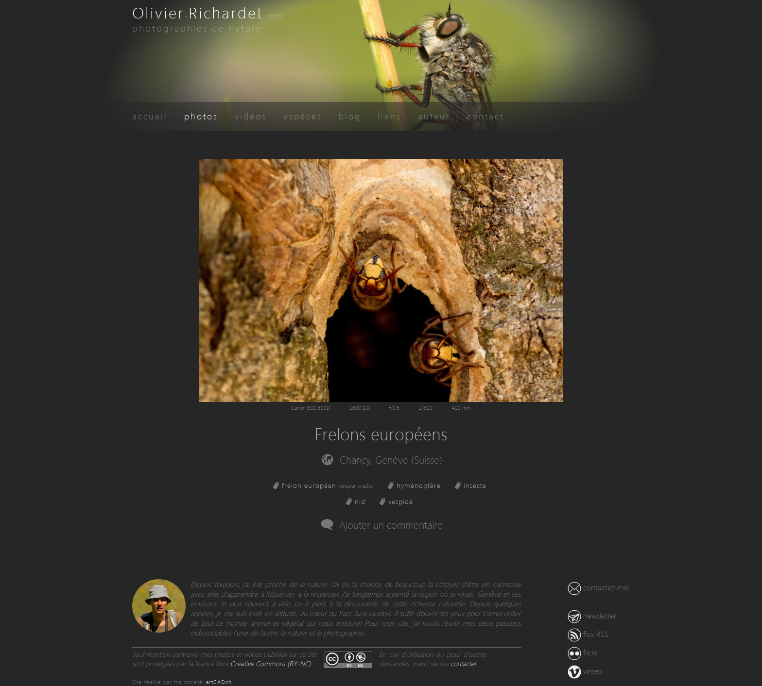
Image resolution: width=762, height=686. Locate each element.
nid (360, 501)
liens (389, 116)
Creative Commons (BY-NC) (270, 663)
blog (350, 116)
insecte (475, 485)
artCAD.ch (219, 682)
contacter (463, 663)
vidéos (251, 116)
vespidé (400, 501)
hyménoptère (419, 485)
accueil (150, 116)
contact (485, 116)
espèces (302, 116)
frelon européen (328, 485)
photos (201, 116)
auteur (434, 116)
